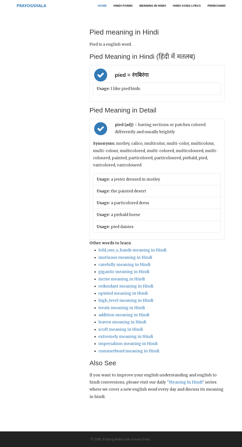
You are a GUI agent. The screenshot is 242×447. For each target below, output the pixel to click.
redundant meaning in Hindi (125, 286)
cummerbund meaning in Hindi (128, 351)
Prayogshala (31, 5)
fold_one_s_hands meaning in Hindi (132, 250)
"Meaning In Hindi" (185, 382)
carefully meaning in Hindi (124, 264)
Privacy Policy (140, 439)
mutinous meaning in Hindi (125, 257)
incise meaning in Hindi (121, 279)
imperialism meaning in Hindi (128, 343)
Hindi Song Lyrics (187, 6)
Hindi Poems (123, 6)
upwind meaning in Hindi (123, 293)
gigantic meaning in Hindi (123, 271)
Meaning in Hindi (152, 6)
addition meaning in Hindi (123, 314)
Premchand (216, 6)
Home (102, 6)
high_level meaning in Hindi (125, 300)
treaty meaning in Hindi (121, 307)
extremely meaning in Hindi (125, 336)
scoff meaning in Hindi (120, 329)
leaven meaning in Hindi (122, 322)
